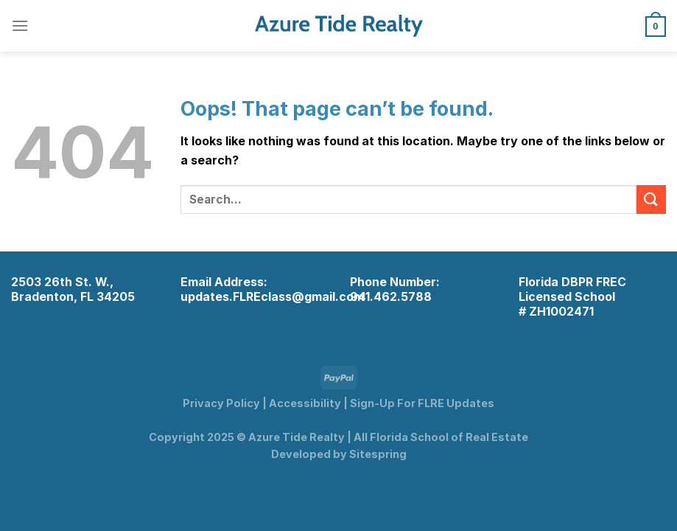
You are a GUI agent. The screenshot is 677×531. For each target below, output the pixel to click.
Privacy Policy (221, 403)
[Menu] (20, 25)
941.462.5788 (391, 296)
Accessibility (305, 403)
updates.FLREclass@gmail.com (272, 296)
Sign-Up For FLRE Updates (422, 403)
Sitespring (378, 454)
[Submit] (651, 199)
